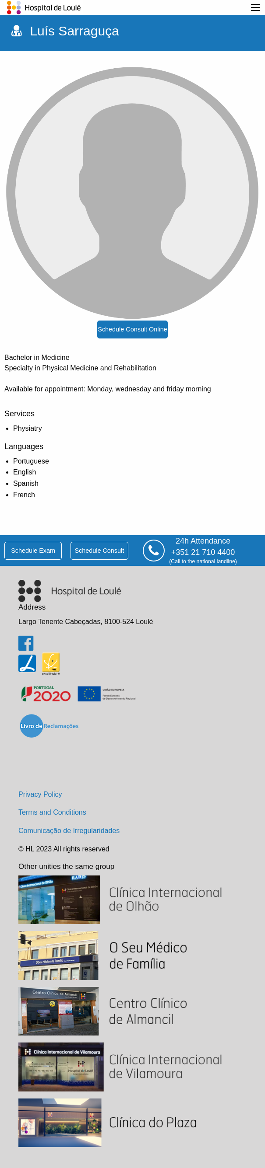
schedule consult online (132, 329)
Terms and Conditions (52, 812)
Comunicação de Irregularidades (69, 830)
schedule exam (33, 550)
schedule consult (99, 550)
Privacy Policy (40, 794)
